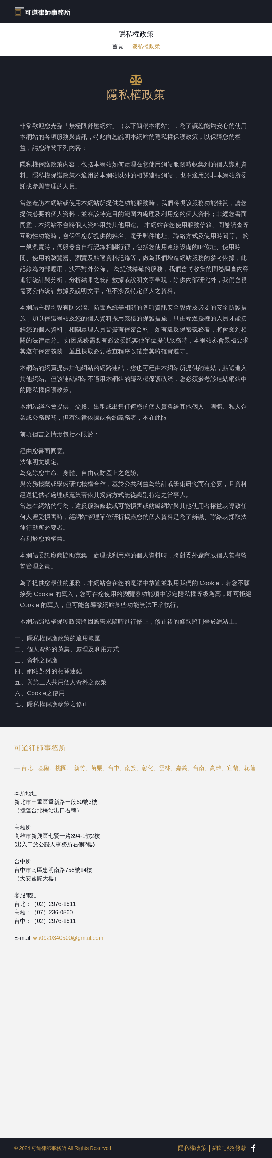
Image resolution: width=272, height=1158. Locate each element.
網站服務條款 (229, 1148)
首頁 (117, 46)
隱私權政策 (146, 46)
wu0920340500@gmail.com (68, 938)
